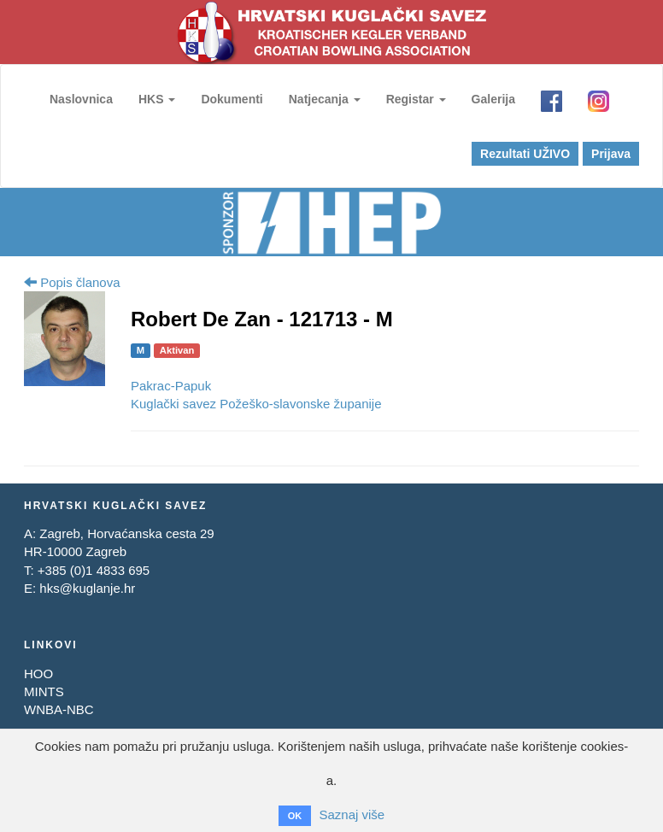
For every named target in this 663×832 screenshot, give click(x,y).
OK (295, 816)
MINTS (44, 691)
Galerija (493, 99)
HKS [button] (157, 99)
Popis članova (72, 282)
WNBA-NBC (59, 709)
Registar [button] (417, 99)
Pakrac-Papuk (171, 385)
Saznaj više (352, 815)
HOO (38, 673)
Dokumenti (232, 99)
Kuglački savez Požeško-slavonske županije (256, 403)
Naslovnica (82, 99)
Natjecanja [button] (325, 99)
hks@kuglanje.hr (87, 588)
